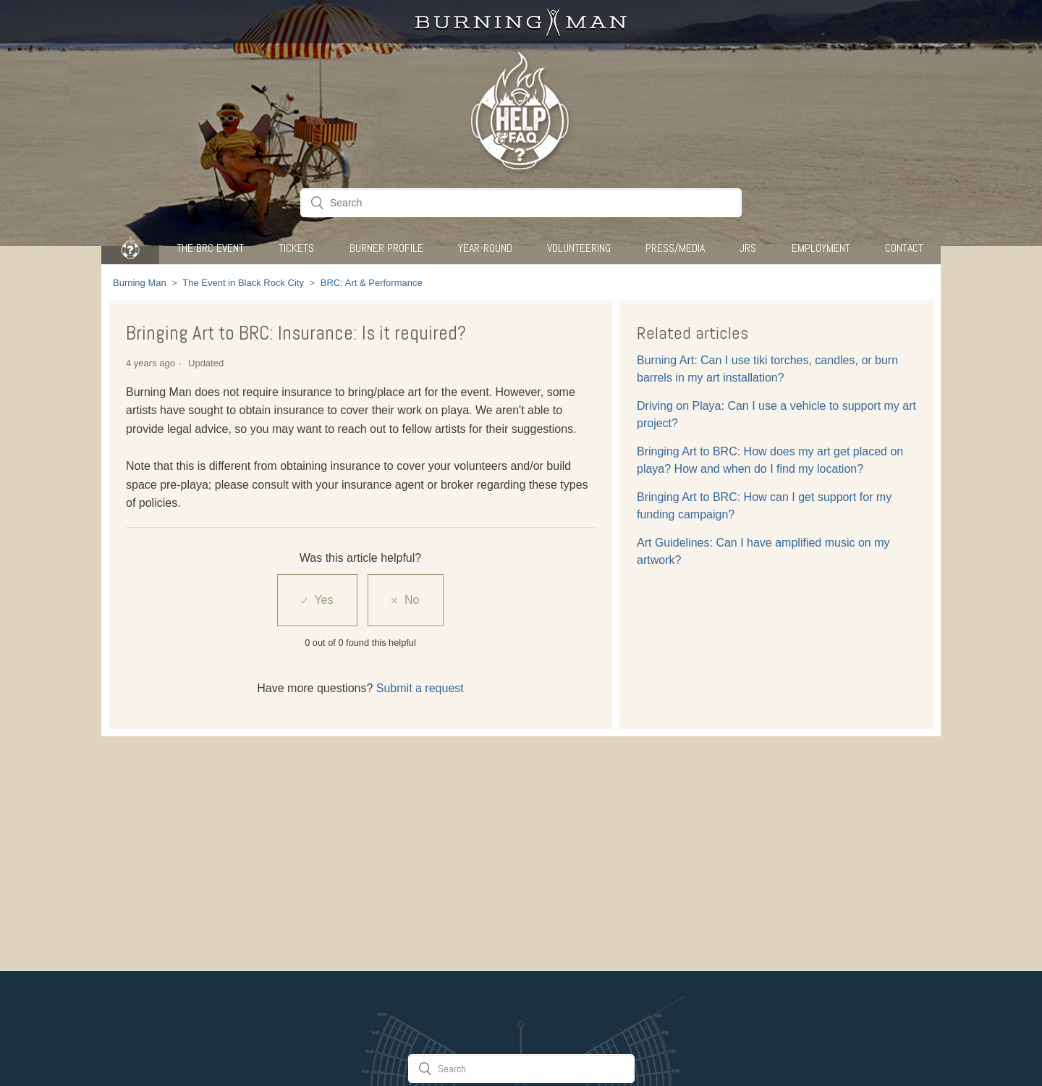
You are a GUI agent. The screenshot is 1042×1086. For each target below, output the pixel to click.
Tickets (296, 248)
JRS (748, 248)
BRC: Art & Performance (372, 282)
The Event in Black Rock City (243, 282)
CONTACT (904, 248)
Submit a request (420, 688)
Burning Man (139, 282)
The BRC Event (210, 248)
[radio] (317, 600)
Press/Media (675, 248)
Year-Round (485, 248)
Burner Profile (386, 248)
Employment (821, 248)
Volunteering (579, 248)
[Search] (521, 202)
